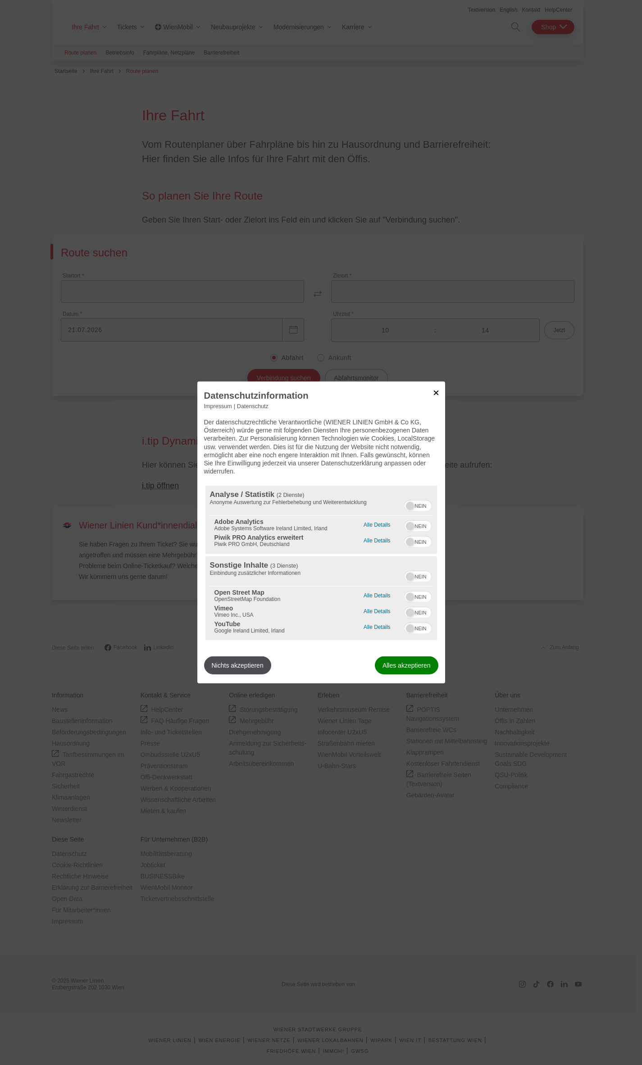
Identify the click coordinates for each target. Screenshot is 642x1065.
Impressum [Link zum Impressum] (218, 406)
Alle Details (377, 523)
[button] (410, 506)
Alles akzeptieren (406, 665)
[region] (321, 563)
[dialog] (321, 532)
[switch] (418, 504)
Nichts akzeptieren (238, 665)
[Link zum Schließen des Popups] (436, 393)
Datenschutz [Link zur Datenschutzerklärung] (253, 406)
